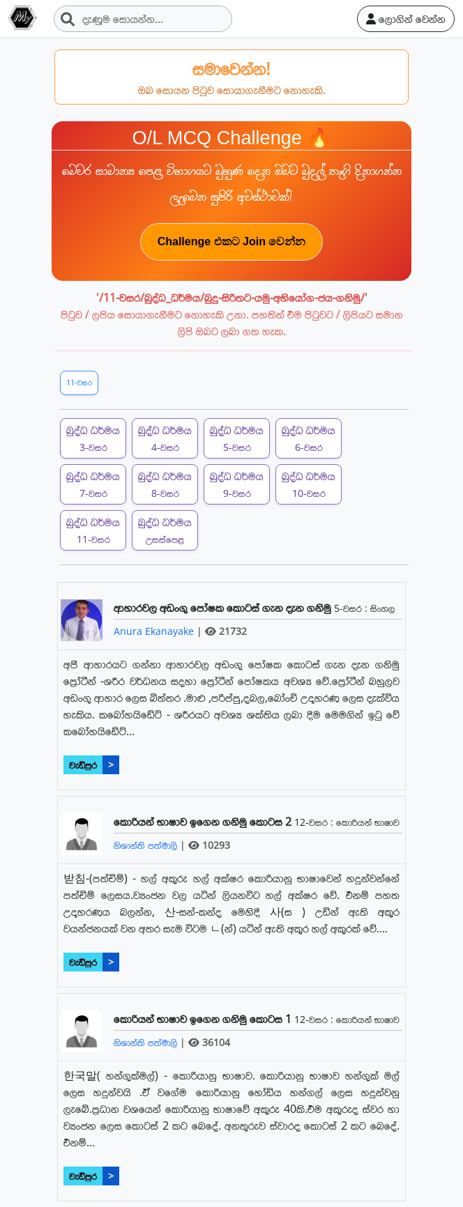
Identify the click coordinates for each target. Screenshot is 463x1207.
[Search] (143, 19)
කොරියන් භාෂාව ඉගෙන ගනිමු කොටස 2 (204, 821)
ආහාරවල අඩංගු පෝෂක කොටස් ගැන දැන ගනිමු (224, 607)
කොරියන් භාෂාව (368, 822)
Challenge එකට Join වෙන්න (232, 241)
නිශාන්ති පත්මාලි (147, 845)
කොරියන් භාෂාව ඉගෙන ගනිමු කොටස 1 (204, 1019)
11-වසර (79, 382)
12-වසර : (315, 822)
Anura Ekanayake (155, 631)
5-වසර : (352, 608)
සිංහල (382, 608)
